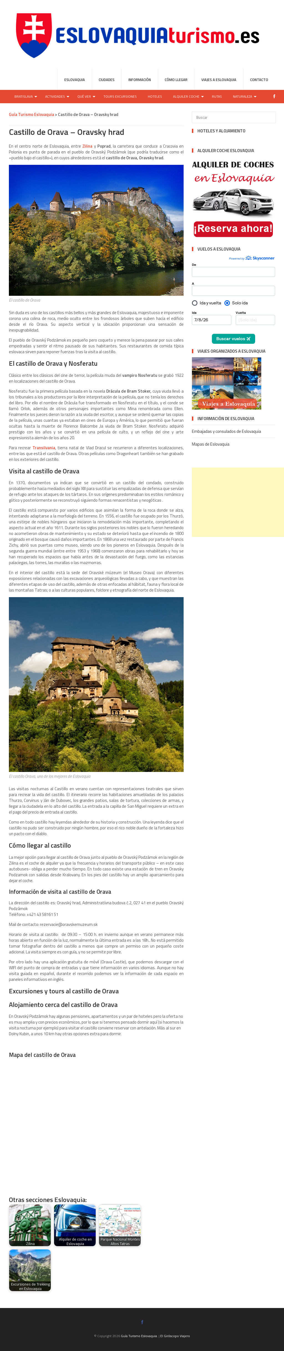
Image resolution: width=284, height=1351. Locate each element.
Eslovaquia (74, 79)
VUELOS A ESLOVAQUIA (218, 249)
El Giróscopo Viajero (175, 1336)
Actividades (55, 96)
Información (139, 79)
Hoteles (155, 96)
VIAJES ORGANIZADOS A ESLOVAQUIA (231, 351)
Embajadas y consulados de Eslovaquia (226, 431)
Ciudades (107, 79)
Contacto (259, 79)
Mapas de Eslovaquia (210, 444)
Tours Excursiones (120, 96)
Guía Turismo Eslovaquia (139, 1336)
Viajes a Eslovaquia (218, 79)
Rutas (217, 96)
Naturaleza (242, 96)
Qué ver (84, 96)
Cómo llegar (176, 79)
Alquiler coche (186, 96)
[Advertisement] (238, 502)
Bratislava (23, 96)
